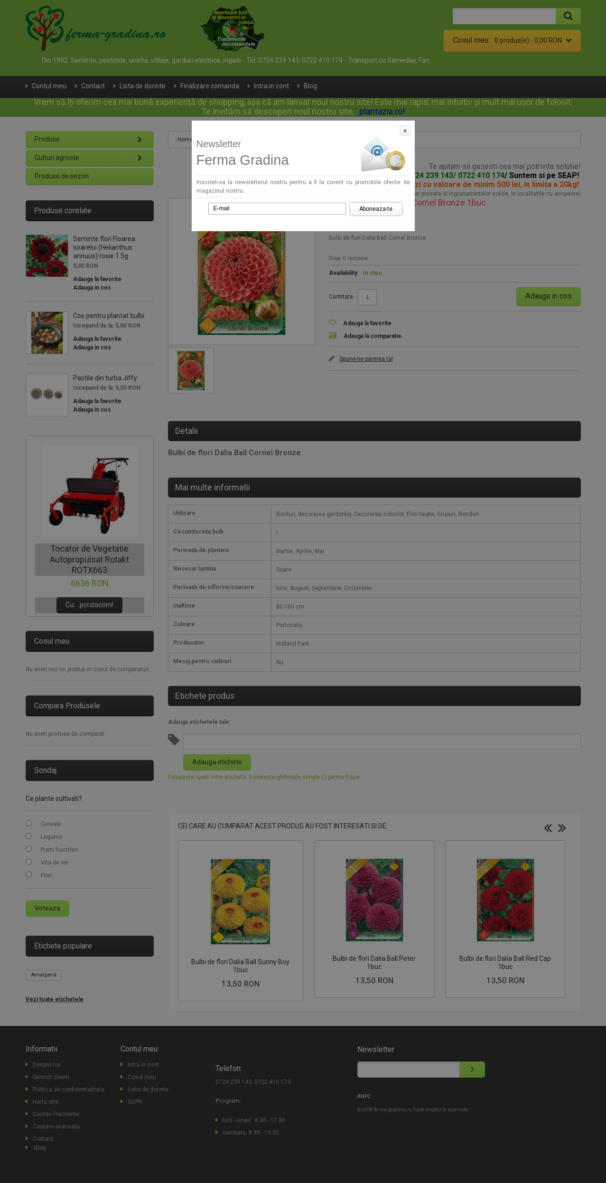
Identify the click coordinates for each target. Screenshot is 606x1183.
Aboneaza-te (375, 209)
